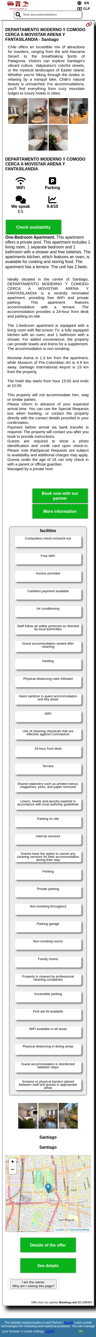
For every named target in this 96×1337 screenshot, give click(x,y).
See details (48, 1266)
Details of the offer (48, 1245)
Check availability (33, 227)
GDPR (50, 1331)
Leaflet (60, 1229)
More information (60, 511)
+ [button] (12, 1162)
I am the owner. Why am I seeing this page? (33, 1284)
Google (69, 1322)
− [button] (12, 1170)
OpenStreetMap (79, 1229)
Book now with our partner (60, 495)
